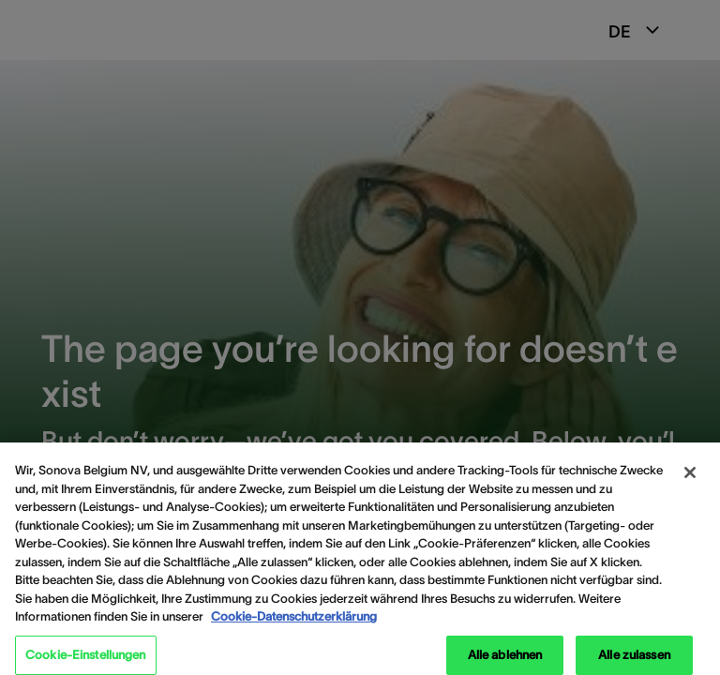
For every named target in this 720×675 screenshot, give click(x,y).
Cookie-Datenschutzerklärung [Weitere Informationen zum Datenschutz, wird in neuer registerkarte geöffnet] (294, 624)
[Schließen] (690, 480)
